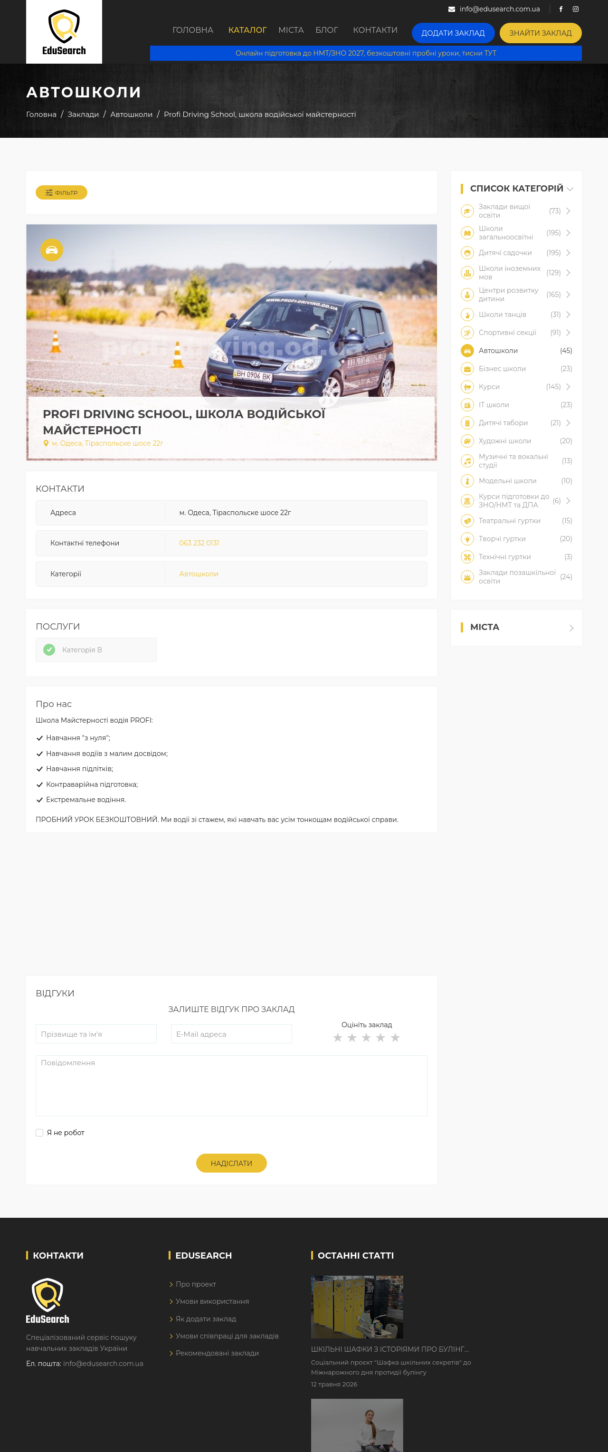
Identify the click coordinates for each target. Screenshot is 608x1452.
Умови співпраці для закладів (227, 1355)
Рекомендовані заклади (217, 1372)
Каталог (242, 32)
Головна (182, 32)
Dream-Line (562, 1437)
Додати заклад (469, 31)
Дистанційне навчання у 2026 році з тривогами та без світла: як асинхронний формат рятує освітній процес (476, 1362)
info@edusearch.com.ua (103, 1383)
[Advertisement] (231, 928)
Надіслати (232, 1183)
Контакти (397, 32)
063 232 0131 (199, 550)
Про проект (196, 1303)
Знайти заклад (546, 31)
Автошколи (199, 581)
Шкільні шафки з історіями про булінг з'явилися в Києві (468, 1303)
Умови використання (212, 1321)
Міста (295, 32)
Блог (342, 32)
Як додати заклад (206, 1338)
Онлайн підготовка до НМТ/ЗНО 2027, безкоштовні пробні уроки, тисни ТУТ (373, 52)
